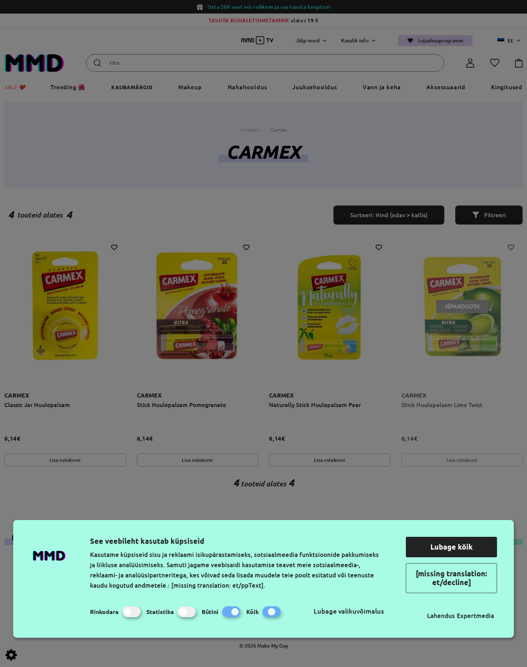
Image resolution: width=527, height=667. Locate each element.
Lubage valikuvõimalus (349, 611)
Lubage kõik (451, 547)
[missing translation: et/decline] (451, 578)
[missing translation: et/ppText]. (218, 585)
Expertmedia (475, 615)
